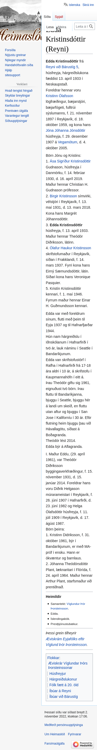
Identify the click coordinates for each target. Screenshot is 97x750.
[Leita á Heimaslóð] (84, 26)
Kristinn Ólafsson (59, 96)
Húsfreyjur (57, 673)
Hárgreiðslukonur (63, 679)
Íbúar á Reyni (60, 691)
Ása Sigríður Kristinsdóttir (70, 161)
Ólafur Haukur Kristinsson (70, 248)
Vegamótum (67, 142)
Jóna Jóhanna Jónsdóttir (65, 130)
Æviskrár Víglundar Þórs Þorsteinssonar (68, 665)
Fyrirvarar (74, 734)
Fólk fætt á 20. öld (63, 685)
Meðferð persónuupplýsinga (63, 725)
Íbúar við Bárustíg (63, 696)
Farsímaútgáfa (54, 743)
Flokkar (53, 658)
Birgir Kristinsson (63, 196)
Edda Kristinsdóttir (66, 225)
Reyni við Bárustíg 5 (62, 67)
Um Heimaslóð (54, 734)
